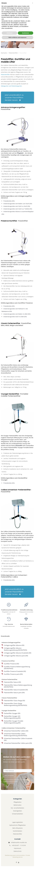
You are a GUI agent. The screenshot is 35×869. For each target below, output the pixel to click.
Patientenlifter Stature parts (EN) (14, 692)
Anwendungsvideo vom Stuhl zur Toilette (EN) (17, 209)
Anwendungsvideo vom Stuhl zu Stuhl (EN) (16, 206)
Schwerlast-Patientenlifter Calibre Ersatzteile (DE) (18, 739)
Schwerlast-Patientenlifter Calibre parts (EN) (18, 743)
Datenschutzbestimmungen (10, 781)
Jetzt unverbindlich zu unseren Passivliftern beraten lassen (14, 97)
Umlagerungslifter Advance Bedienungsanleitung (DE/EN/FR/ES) (15, 649)
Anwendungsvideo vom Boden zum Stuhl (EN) (17, 203)
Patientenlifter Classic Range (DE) (14, 700)
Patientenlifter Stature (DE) (12, 682)
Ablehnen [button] (10, 860)
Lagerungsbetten (17, 822)
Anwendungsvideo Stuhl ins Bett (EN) (15, 316)
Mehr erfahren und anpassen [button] (17, 865)
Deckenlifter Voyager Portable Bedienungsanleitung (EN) (13, 722)
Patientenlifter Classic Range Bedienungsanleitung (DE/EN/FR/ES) (15, 704)
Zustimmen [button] (25, 860)
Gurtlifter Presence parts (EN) (13, 674)
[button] (32, 830)
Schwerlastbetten (17, 814)
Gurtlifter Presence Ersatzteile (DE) (15, 671)
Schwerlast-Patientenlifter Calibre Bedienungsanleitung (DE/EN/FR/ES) (15, 734)
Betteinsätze (17, 805)
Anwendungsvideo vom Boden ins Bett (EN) (16, 314)
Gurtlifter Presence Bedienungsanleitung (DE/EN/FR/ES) (17, 667)
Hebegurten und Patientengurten (11, 86)
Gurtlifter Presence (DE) (11, 664)
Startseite (4, 53)
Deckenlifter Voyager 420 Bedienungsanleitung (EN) (12, 717)
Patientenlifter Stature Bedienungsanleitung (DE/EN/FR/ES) (18, 686)
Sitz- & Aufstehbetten (17, 808)
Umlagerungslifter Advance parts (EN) (16, 656)
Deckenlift (18, 445)
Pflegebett (20, 153)
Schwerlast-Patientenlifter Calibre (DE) (16, 731)
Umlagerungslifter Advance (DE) (14, 645)
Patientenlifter (13, 53)
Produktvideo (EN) (9, 201)
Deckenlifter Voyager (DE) (12, 713)
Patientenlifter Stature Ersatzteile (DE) (16, 690)
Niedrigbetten (17, 811)
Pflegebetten (17, 802)
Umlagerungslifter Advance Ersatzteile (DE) (17, 653)
